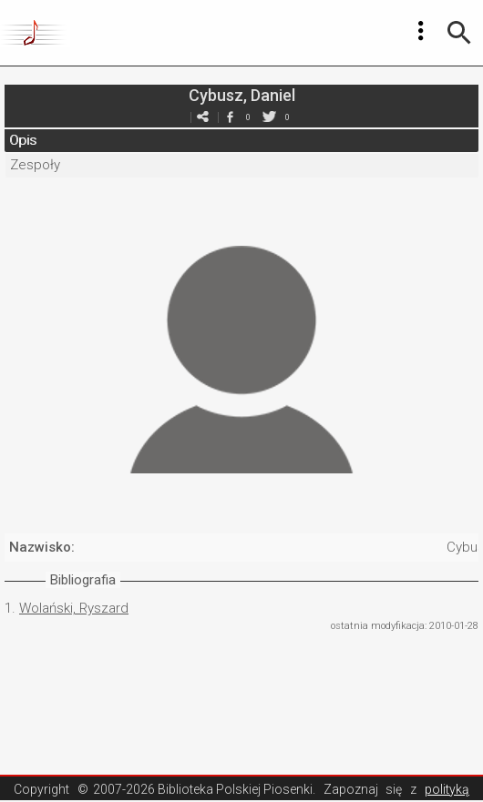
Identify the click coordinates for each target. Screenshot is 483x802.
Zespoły (35, 165)
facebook (230, 117)
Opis (22, 140)
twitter (269, 117)
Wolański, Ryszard (73, 608)
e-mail (202, 117)
